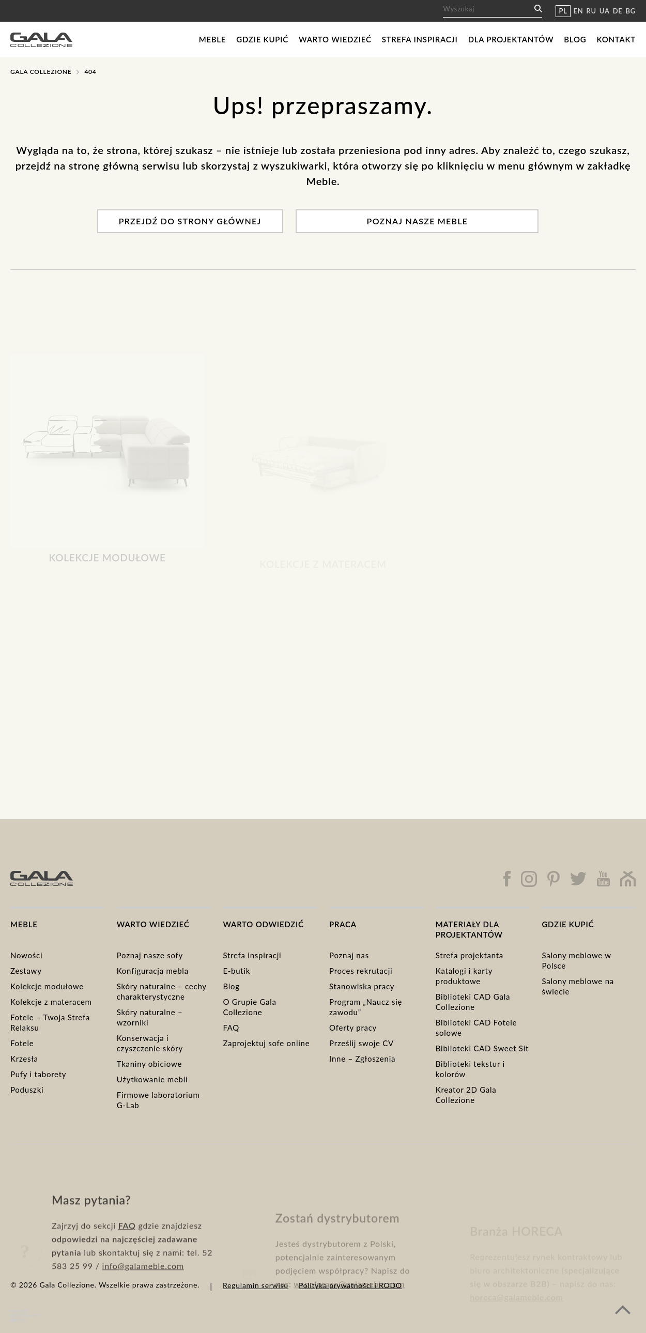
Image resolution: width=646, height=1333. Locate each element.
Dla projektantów (511, 39)
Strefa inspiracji (420, 39)
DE (618, 11)
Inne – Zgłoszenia (362, 1058)
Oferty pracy (353, 1027)
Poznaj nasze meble (417, 221)
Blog (575, 39)
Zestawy (26, 970)
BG (631, 11)
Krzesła (24, 1058)
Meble (212, 39)
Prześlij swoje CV (361, 1043)
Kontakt (616, 39)
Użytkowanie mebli (152, 1079)
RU (591, 11)
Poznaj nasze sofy (150, 955)
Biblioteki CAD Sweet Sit (482, 1048)
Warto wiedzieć (335, 39)
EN (578, 11)
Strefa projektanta (469, 955)
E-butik (236, 970)
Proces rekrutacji (360, 970)
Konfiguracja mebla (153, 970)
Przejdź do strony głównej (190, 221)
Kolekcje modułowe (47, 986)
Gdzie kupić (262, 39)
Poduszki (26, 1089)
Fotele (22, 1043)
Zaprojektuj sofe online (266, 1043)
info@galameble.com (143, 1299)
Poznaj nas (349, 955)
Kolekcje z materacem (51, 1001)
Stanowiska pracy (361, 986)
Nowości (26, 955)
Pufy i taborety (38, 1074)
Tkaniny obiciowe (149, 1063)
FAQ (231, 1027)
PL (563, 11)
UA (604, 11)
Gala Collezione (40, 71)
